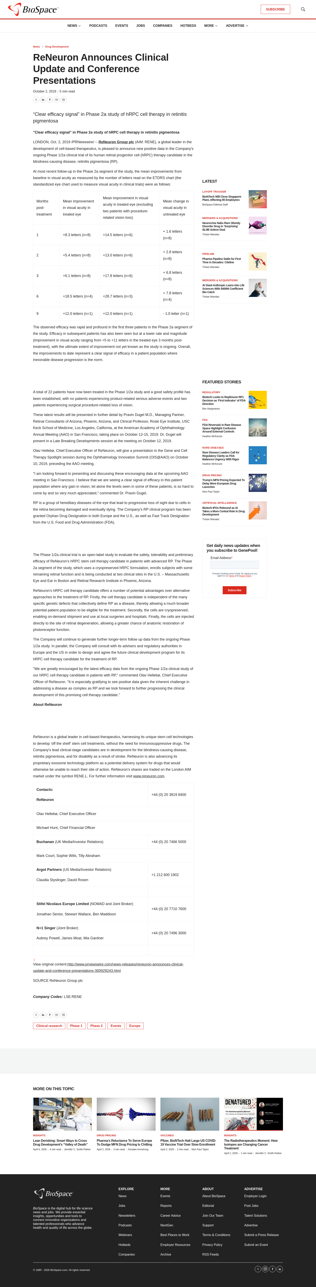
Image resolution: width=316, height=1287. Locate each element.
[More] (79, 25)
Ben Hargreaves (211, 408)
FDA (205, 419)
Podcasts (98, 25)
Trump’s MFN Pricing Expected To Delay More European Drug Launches (223, 483)
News (72, 25)
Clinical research (49, 1026)
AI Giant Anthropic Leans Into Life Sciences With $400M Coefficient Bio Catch (223, 289)
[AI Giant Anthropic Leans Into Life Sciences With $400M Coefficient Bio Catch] (258, 288)
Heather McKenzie (212, 436)
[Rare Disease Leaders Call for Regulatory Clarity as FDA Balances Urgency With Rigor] (258, 455)
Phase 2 (96, 1026)
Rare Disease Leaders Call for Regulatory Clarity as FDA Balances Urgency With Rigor (220, 456)
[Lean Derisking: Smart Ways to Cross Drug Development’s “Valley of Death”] (62, 1114)
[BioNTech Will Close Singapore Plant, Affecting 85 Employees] (258, 199)
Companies (162, 25)
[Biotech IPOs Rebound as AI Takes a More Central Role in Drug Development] (258, 510)
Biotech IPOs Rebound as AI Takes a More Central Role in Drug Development (223, 511)
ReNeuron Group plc (116, 142)
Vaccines (167, 1135)
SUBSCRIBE (275, 9)
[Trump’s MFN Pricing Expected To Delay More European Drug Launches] (258, 483)
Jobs (140, 25)
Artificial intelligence (219, 502)
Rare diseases (213, 447)
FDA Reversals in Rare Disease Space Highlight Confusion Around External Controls (221, 428)
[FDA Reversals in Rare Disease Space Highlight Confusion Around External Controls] (258, 427)
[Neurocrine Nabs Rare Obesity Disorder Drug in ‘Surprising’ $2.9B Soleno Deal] (258, 226)
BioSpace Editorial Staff (215, 204)
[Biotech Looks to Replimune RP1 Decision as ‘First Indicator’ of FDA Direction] (258, 400)
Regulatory (211, 392)
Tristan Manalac (210, 234)
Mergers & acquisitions (220, 218)
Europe (134, 1026)
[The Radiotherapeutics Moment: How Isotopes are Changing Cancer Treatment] (253, 1114)
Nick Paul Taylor (211, 491)
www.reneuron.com (148, 776)
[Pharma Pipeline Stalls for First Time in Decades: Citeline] (258, 261)
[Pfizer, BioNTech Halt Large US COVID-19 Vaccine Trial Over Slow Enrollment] (189, 1114)
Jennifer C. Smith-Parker (77, 1149)
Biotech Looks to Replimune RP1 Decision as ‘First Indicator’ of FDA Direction (223, 400)
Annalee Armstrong (138, 1149)
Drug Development (57, 46)
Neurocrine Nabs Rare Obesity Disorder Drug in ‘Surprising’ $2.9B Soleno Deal (221, 226)
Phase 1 (76, 1026)
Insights (39, 1135)
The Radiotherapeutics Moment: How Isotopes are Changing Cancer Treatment (251, 1144)
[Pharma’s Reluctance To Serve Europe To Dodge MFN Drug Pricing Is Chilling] (126, 1114)
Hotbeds (188, 25)
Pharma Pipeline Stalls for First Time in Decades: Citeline (221, 260)
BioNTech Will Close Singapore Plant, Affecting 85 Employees (221, 198)
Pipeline (208, 253)
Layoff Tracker (214, 191)
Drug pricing (212, 475)
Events (121, 25)
